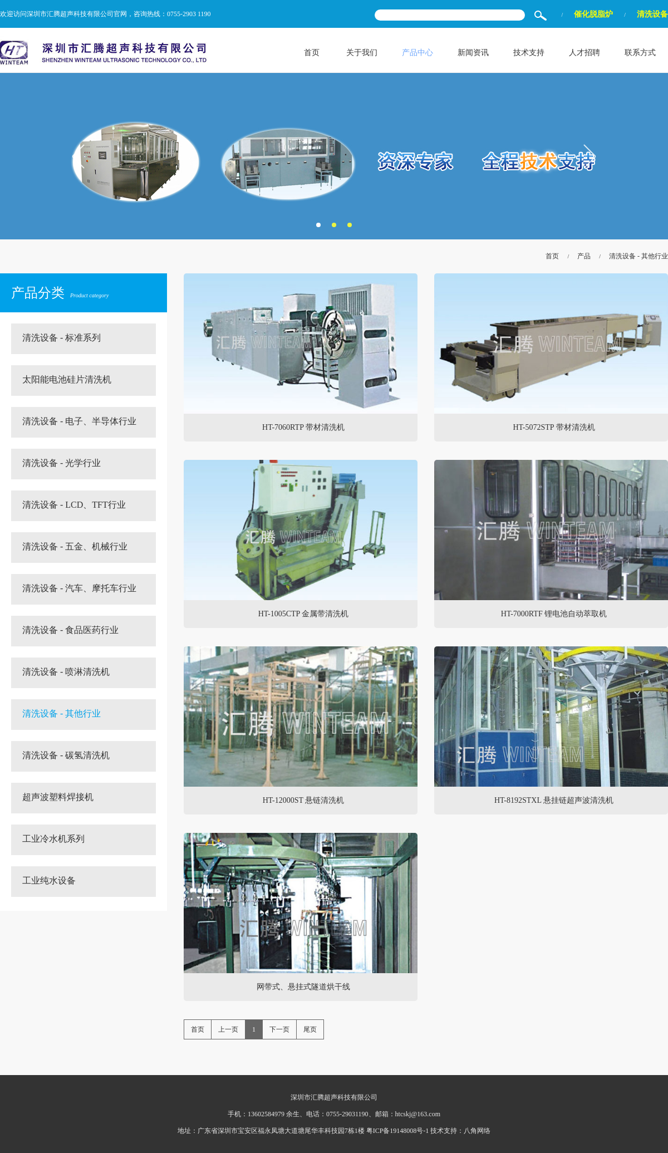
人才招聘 (584, 52)
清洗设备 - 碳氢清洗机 (66, 755)
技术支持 (528, 52)
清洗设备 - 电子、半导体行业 (79, 421)
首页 (312, 52)
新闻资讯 (473, 52)
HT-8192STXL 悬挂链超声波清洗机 (553, 800)
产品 (584, 256)
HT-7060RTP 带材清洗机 (303, 427)
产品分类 (60, 293)
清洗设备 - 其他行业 (638, 256)
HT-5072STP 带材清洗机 (554, 427)
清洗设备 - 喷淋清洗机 (66, 671)
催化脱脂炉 (593, 14)
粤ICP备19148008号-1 (397, 1131)
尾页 (310, 1029)
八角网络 (477, 1131)
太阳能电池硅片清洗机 (66, 379)
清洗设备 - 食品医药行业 (70, 630)
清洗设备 (652, 14)
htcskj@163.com (417, 1114)
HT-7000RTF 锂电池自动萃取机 (554, 614)
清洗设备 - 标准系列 (61, 337)
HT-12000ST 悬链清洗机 (304, 800)
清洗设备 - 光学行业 (61, 463)
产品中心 (417, 52)
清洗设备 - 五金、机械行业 (74, 546)
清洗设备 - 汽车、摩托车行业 (79, 588)
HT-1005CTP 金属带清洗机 (303, 614)
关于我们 (361, 52)
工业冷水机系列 (53, 838)
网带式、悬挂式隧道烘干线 (303, 987)
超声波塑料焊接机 (58, 797)
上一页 (228, 1029)
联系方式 (640, 52)
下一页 (279, 1029)
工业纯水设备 (49, 880)
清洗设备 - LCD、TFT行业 (74, 504)
